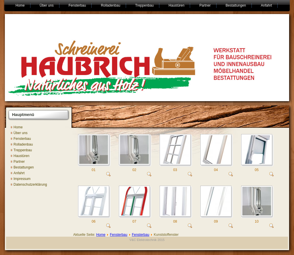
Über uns (47, 5)
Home (20, 5)
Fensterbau (77, 5)
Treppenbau (144, 5)
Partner (204, 5)
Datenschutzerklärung (30, 185)
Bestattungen (236, 5)
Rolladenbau (110, 5)
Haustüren (176, 5)
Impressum (21, 179)
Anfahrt (266, 5)
